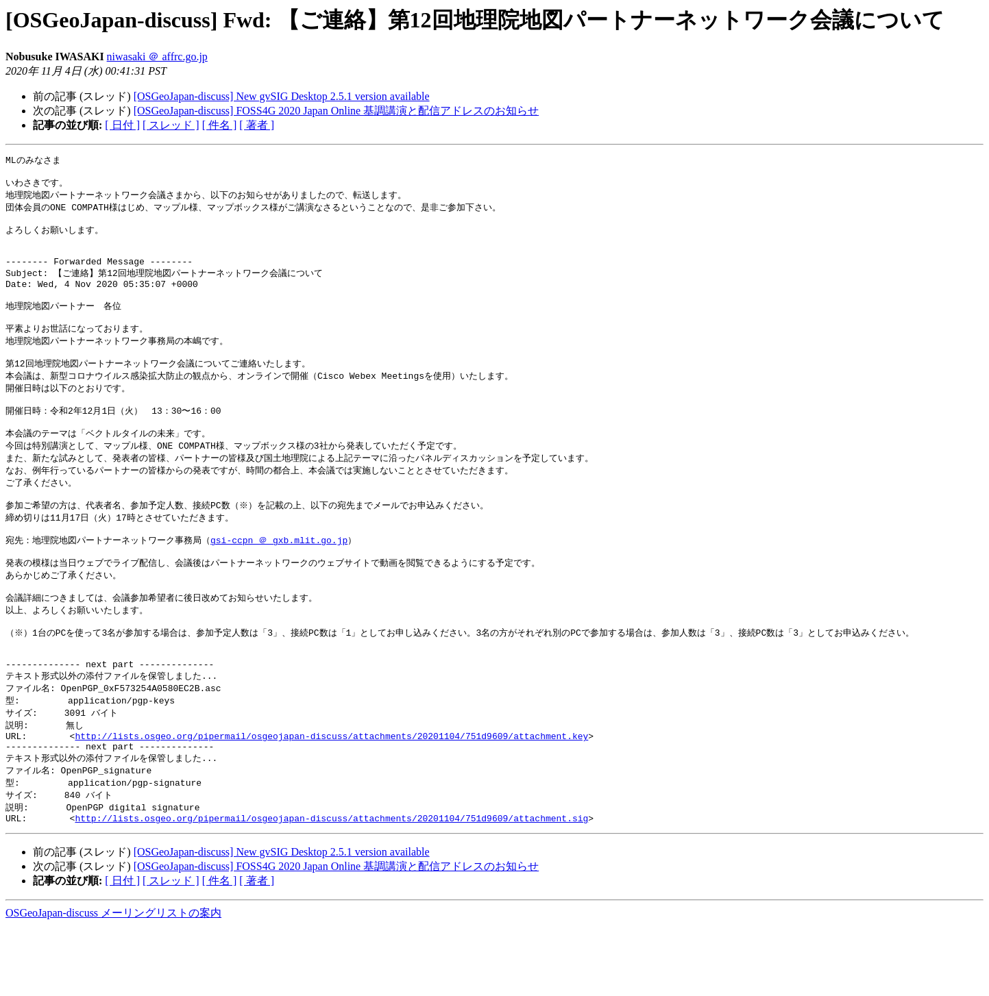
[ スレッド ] (171, 125)
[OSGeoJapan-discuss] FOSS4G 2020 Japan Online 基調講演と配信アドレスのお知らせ (336, 110)
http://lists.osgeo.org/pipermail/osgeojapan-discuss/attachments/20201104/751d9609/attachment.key (331, 798)
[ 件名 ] (219, 125)
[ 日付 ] (122, 125)
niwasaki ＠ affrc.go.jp (157, 56)
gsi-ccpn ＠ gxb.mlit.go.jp (278, 581)
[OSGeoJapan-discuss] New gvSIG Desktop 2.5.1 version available (282, 96)
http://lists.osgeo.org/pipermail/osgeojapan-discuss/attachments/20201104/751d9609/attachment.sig (331, 888)
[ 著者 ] (256, 125)
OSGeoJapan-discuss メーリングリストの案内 (113, 982)
